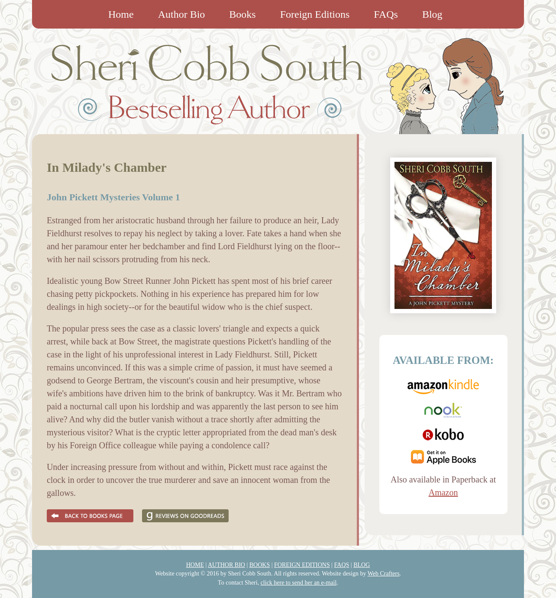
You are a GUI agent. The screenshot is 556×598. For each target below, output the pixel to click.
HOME (195, 565)
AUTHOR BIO (226, 565)
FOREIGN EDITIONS (302, 565)
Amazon (443, 492)
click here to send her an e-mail (299, 582)
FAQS (341, 565)
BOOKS (259, 565)
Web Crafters (384, 573)
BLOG (361, 565)
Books (242, 14)
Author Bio (181, 14)
